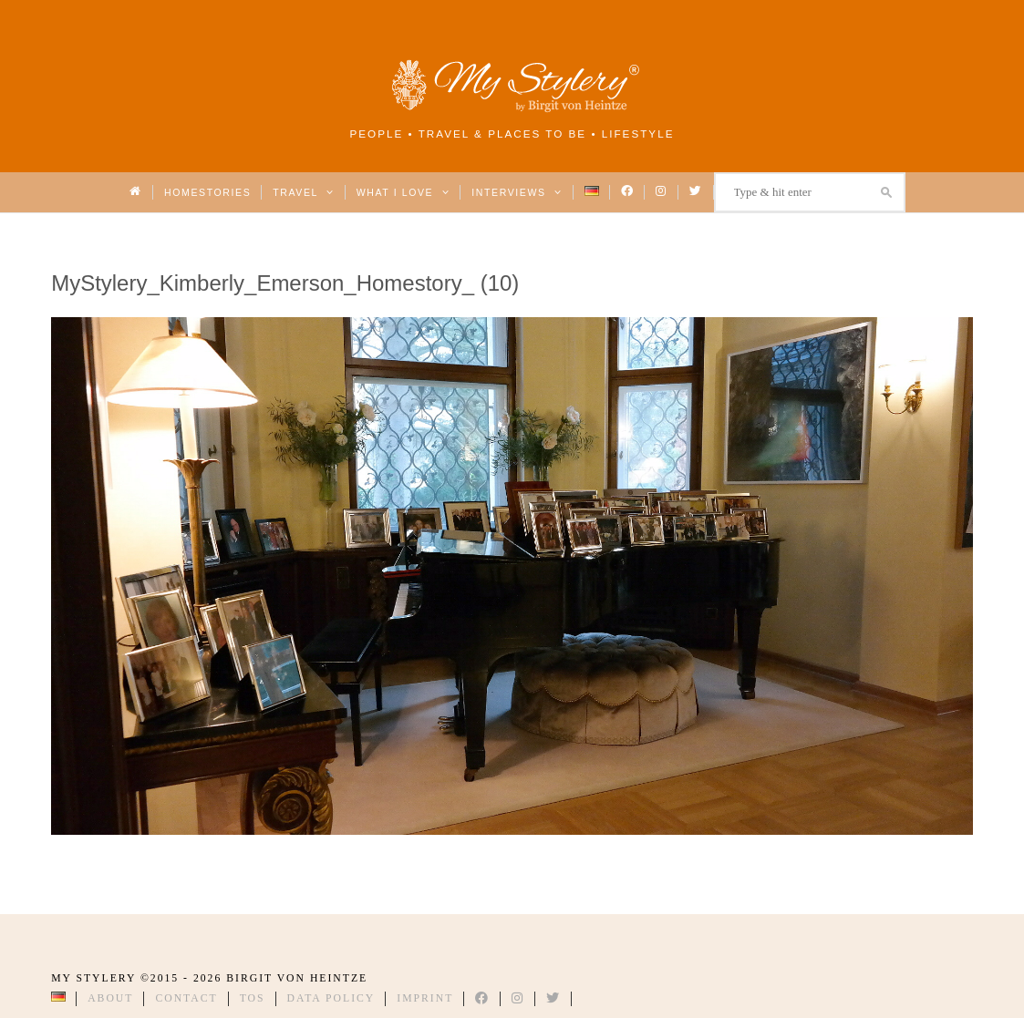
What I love (403, 192)
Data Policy (331, 998)
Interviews (516, 192)
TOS (252, 998)
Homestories (207, 192)
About (110, 998)
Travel (303, 192)
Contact (186, 998)
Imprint (425, 998)
